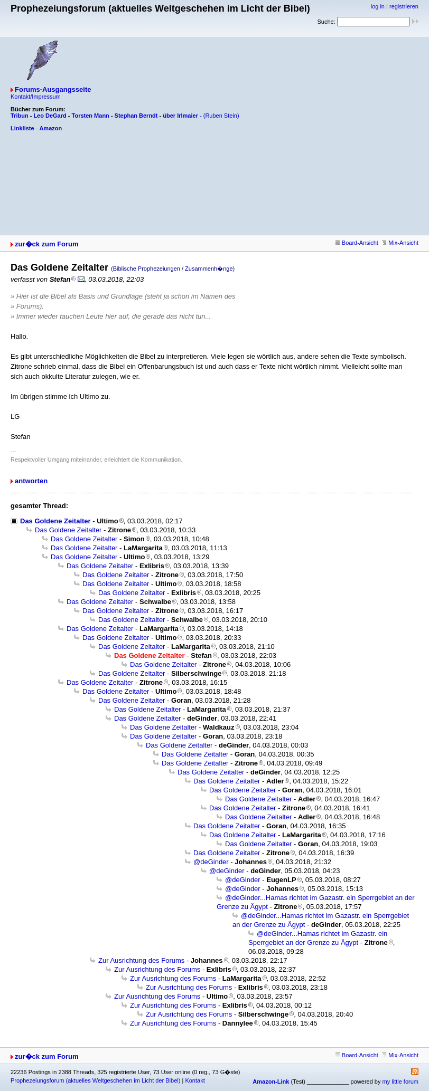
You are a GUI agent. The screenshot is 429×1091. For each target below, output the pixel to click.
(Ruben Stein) (221, 115)
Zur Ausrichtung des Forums (141, 960)
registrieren (403, 6)
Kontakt (194, 1080)
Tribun (20, 115)
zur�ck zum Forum (47, 244)
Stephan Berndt (136, 115)
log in (378, 6)
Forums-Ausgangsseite (53, 89)
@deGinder (211, 862)
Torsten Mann (90, 115)
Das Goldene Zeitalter (55, 521)
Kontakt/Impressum (36, 96)
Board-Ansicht (356, 243)
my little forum (400, 1081)
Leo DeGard (49, 115)
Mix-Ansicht (400, 243)
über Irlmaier (180, 115)
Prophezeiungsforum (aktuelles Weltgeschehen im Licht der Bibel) (95, 1080)
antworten (31, 481)
